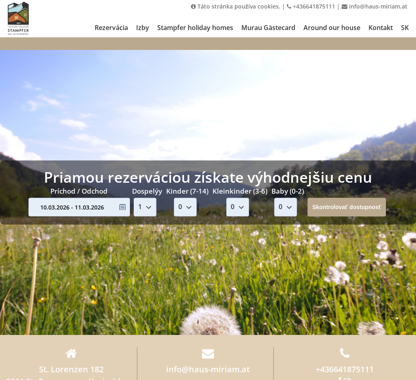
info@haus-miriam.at (374, 6)
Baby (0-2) (287, 191)
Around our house (331, 27)
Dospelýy (147, 191)
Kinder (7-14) (187, 191)
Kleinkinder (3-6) (239, 191)
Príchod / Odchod (79, 191)
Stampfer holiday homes (195, 27)
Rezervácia (111, 27)
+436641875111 (311, 6)
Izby (142, 27)
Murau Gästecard (268, 27)
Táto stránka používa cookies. (235, 6)
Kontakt (380, 27)
